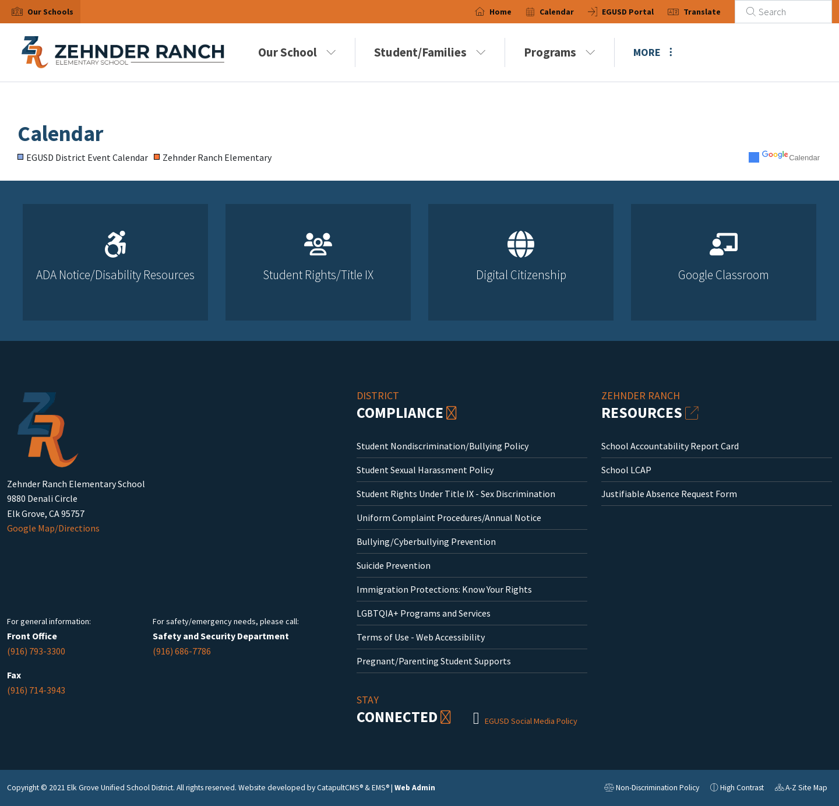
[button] (50, 11)
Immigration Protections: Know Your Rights (444, 589)
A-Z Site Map (801, 789)
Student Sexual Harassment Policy (425, 470)
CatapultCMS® (340, 788)
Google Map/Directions (53, 528)
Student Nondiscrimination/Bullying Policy (442, 446)
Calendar (557, 11)
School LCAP (626, 470)
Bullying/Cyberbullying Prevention (426, 541)
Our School (297, 52)
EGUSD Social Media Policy (531, 721)
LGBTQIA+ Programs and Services (424, 613)
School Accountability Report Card (670, 446)
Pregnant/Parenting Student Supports (434, 661)
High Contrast (742, 788)
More (652, 52)
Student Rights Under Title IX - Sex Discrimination (456, 493)
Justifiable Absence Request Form (669, 493)
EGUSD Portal (628, 11)
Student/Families (430, 52)
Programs (559, 52)
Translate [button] (702, 11)
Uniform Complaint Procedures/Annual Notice (449, 517)
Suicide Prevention (394, 565)
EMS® (380, 788)
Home (500, 11)
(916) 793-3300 (36, 651)
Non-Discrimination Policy (651, 789)
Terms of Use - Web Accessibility (421, 637)
